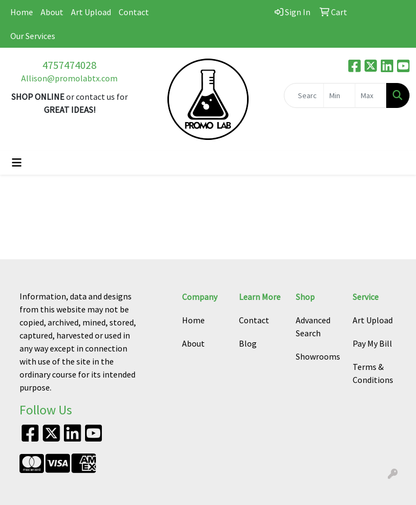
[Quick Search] (304, 95)
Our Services (32, 35)
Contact (134, 12)
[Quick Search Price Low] (339, 95)
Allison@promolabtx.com (69, 78)
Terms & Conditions (373, 373)
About (52, 12)
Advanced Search (313, 326)
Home (21, 12)
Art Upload (91, 12)
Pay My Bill (372, 343)
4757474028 (69, 65)
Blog (248, 343)
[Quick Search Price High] (371, 95)
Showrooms (318, 356)
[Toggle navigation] (16, 162)
